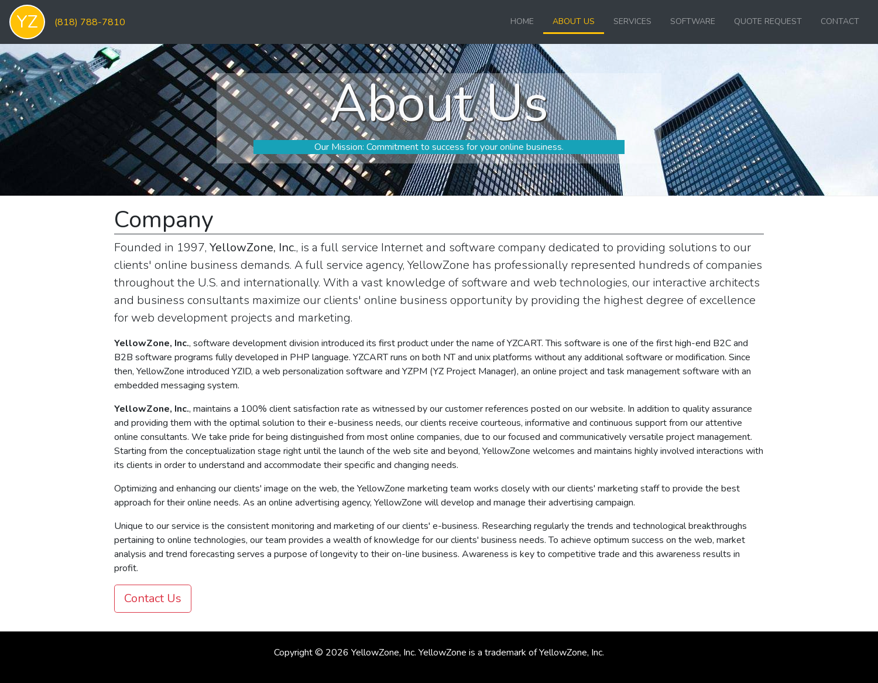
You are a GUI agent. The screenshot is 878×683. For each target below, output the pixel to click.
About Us (574, 21)
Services (632, 21)
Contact (840, 21)
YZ (27, 22)
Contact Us (152, 598)
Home (522, 21)
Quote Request (768, 21)
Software (692, 21)
